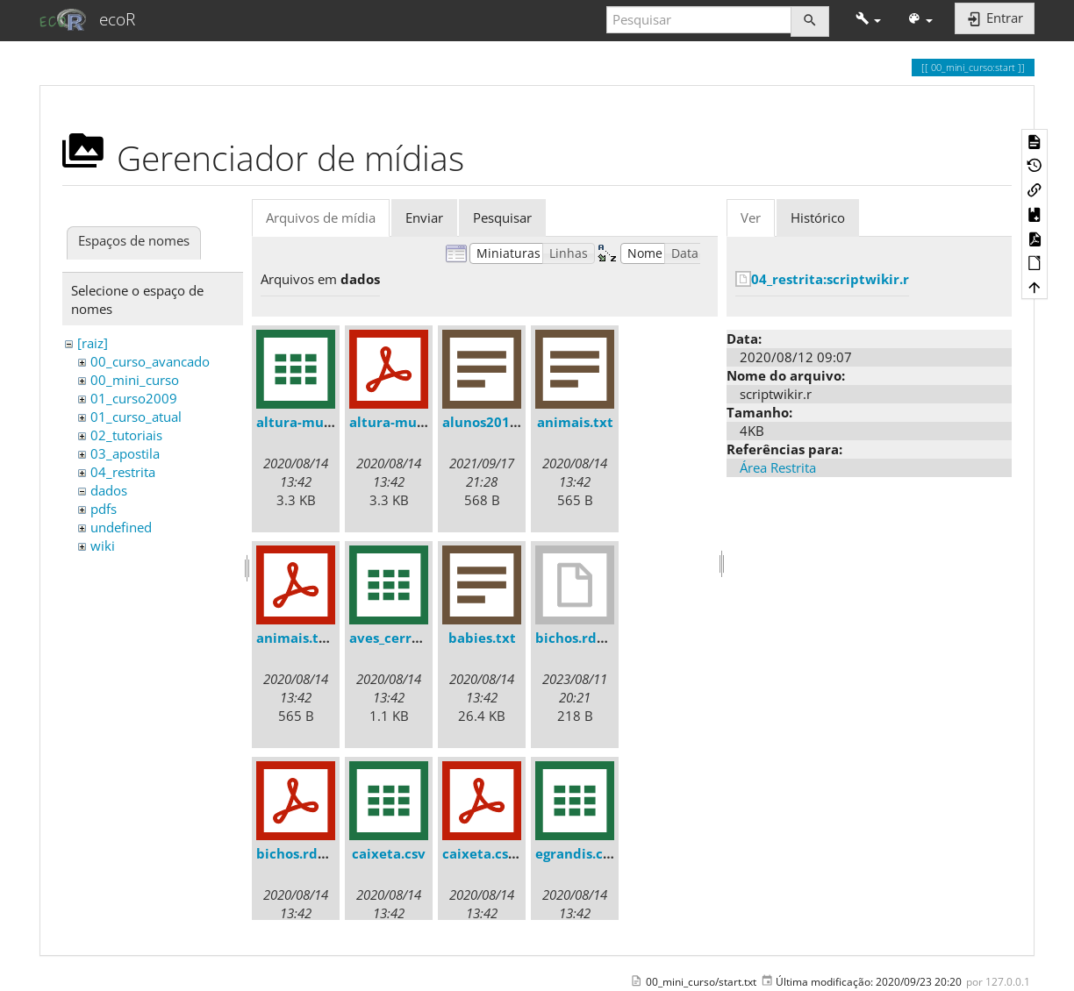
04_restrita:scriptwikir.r (830, 279)
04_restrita (122, 472)
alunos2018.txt (491, 422)
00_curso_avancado (150, 361)
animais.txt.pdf (307, 637)
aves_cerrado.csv (405, 637)
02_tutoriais (126, 435)
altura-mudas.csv (313, 422)
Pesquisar (502, 217)
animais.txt (575, 422)
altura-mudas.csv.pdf (419, 422)
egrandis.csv (576, 853)
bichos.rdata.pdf (311, 853)
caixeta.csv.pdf (492, 853)
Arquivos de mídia (321, 217)
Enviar (424, 217)
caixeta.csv (389, 853)
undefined (121, 527)
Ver (751, 217)
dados (108, 490)
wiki (102, 545)
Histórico (818, 217)
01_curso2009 (133, 398)
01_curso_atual (136, 416)
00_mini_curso (134, 380)
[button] (868, 19)
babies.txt (482, 637)
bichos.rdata (577, 637)
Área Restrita (778, 467)
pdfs (103, 508)
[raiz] (92, 343)
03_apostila (125, 453)
